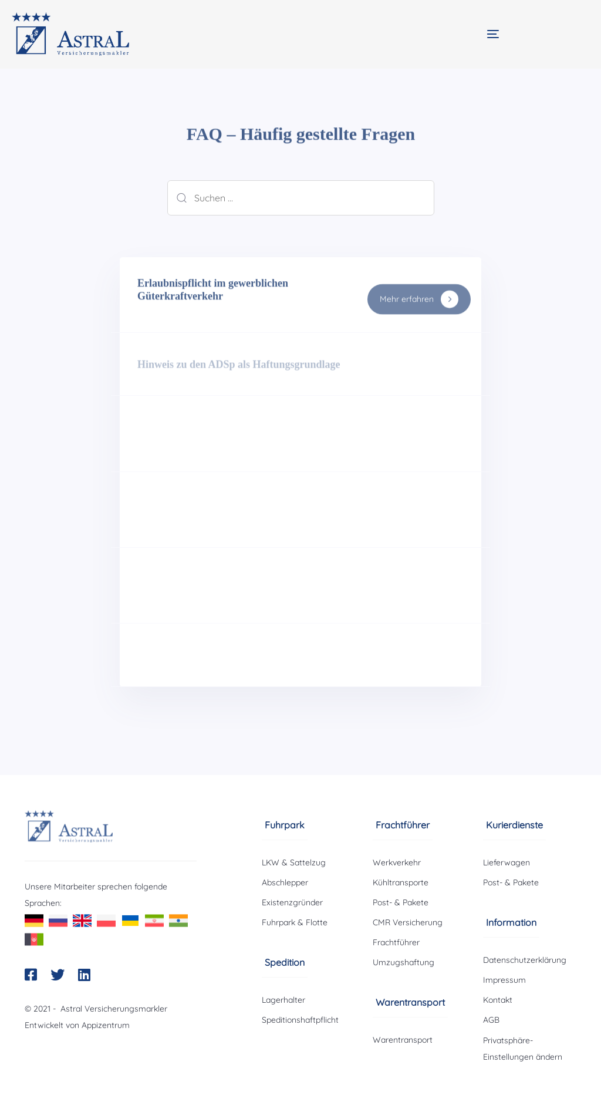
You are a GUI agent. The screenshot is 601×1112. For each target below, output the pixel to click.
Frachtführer (396, 942)
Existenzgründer (292, 902)
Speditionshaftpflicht (300, 1020)
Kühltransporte (400, 882)
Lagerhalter (283, 1000)
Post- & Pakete (400, 902)
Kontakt (497, 1000)
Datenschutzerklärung (524, 960)
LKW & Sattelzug (294, 862)
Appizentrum (106, 1025)
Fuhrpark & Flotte (294, 922)
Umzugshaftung (403, 962)
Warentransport (403, 1040)
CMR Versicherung (408, 922)
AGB (491, 1020)
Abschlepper (285, 882)
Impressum (504, 980)
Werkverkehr (397, 862)
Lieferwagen (506, 862)
